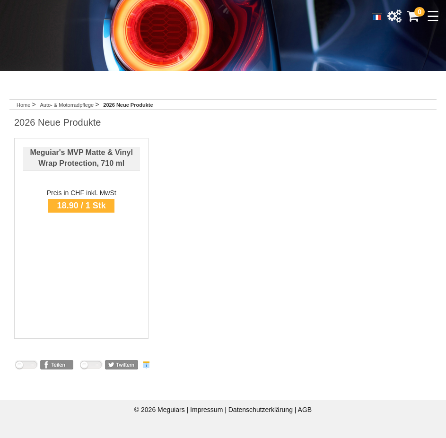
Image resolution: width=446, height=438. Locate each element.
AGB (305, 409)
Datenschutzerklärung (261, 409)
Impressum (207, 409)
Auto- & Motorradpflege (67, 105)
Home (23, 105)
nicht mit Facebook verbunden (26, 366)
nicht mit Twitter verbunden (91, 366)
